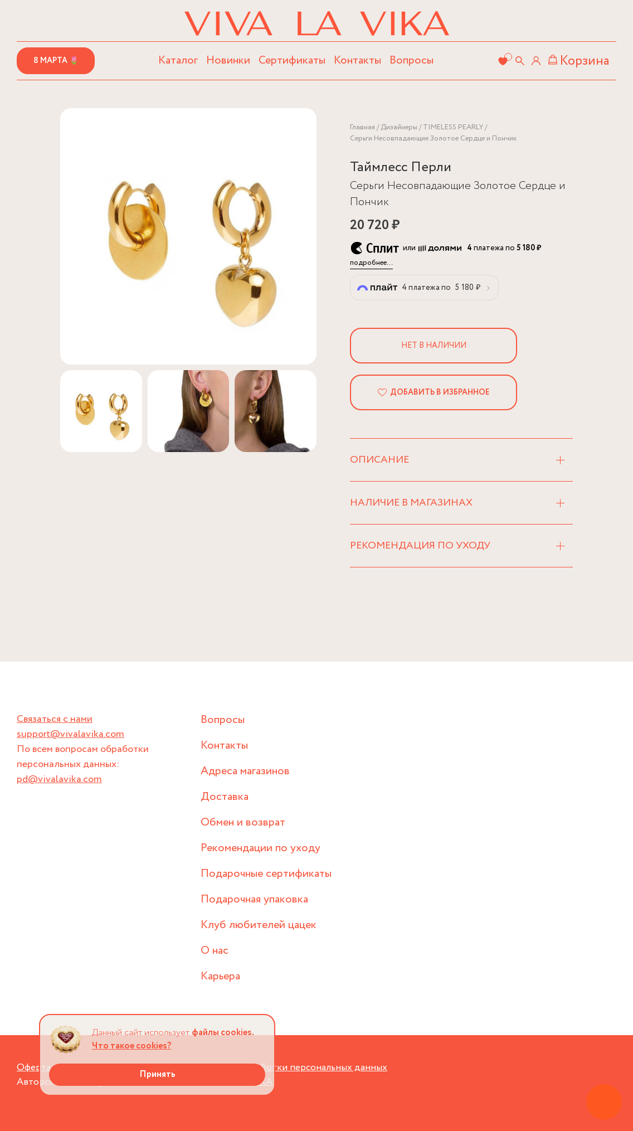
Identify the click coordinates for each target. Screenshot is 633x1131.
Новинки (228, 60)
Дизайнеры (399, 127)
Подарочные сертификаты (266, 874)
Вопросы (411, 60)
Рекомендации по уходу (260, 848)
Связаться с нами (54, 719)
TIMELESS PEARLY (453, 127)
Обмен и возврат (243, 822)
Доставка (225, 797)
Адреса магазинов (245, 771)
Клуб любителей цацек (258, 925)
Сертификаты (292, 60)
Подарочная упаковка (254, 899)
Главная (362, 127)
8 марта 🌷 (56, 60)
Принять (157, 1074)
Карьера (220, 976)
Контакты (357, 60)
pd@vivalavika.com (59, 779)
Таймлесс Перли (400, 167)
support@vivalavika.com (70, 734)
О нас (214, 951)
